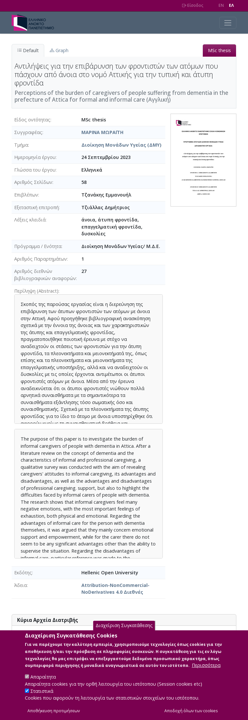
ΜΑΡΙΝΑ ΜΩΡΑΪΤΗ (102, 132)
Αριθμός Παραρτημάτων (40, 259)
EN (221, 5)
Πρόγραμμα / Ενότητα (37, 246)
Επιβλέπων (26, 195)
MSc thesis (219, 50)
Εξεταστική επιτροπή (36, 207)
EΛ (231, 5)
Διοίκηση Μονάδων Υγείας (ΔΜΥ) (121, 145)
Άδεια (20, 585)
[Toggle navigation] (227, 23)
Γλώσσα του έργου (35, 170)
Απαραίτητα (43, 684)
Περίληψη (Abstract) (36, 291)
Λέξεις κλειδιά (30, 220)
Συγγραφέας (28, 132)
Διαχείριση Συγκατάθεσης (124, 632)
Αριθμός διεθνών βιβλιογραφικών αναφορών (45, 274)
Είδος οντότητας (32, 120)
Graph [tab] (59, 50)
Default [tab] (28, 50)
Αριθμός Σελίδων (33, 182)
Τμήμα (21, 145)
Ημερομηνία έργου (35, 157)
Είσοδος (192, 5)
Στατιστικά (41, 697)
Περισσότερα (206, 672)
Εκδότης (23, 572)
